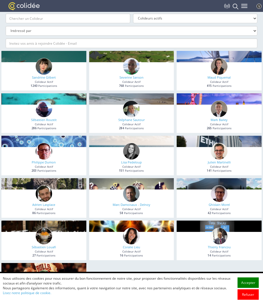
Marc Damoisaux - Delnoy (131, 204)
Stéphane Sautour (131, 120)
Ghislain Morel (219, 204)
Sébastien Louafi (44, 247)
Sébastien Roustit (44, 120)
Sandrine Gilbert (44, 77)
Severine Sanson (131, 77)
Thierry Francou (219, 247)
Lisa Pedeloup (131, 162)
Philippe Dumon (44, 162)
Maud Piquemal (219, 77)
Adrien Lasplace (43, 204)
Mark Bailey (219, 120)
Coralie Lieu (131, 247)
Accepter (248, 294)
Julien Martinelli (219, 162)
